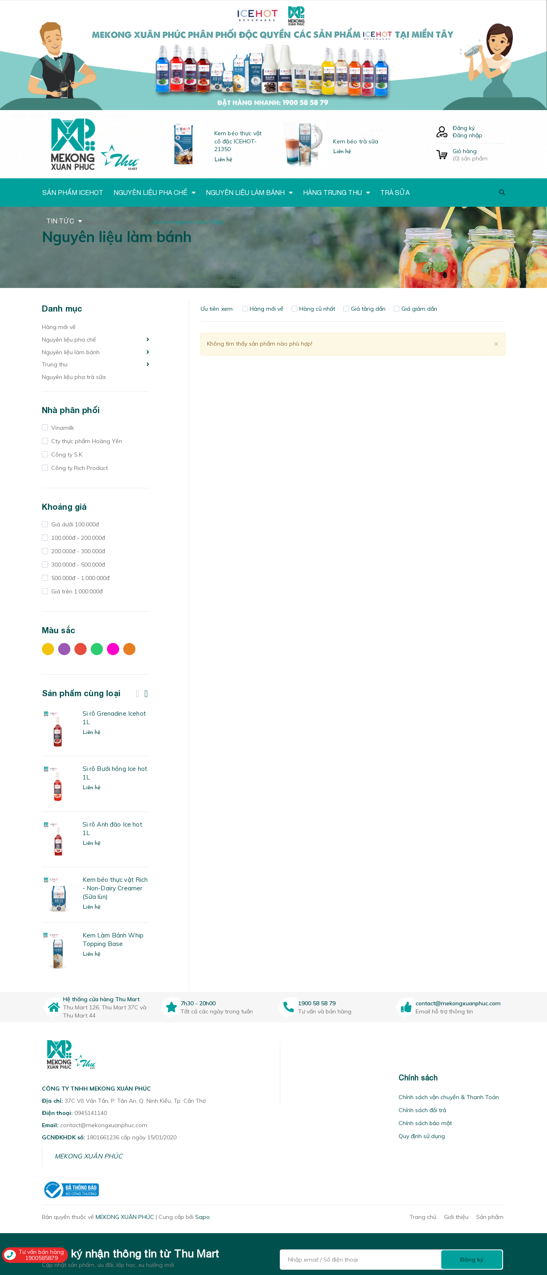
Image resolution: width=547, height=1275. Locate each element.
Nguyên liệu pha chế (69, 339)
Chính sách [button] (418, 1078)
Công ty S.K (66, 454)
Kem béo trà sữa (355, 141)
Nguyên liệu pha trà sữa (74, 377)
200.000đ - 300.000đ (77, 551)
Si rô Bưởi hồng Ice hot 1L (115, 773)
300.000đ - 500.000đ (77, 564)
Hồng (113, 649)
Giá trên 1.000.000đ (76, 591)
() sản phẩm (479, 154)
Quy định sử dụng (422, 1136)
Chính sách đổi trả (422, 1110)
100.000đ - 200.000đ (77, 537)
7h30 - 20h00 (198, 1003)
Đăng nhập (467, 135)
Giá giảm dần (415, 308)
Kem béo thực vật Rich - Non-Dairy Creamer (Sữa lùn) (115, 888)
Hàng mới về (59, 327)
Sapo (202, 1217)
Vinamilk (62, 427)
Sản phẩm (489, 1217)
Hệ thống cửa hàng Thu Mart (101, 999)
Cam (129, 649)
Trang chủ (423, 1217)
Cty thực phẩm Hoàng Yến (86, 441)
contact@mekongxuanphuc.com (458, 1003)
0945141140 (90, 1113)
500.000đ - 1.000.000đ (79, 578)
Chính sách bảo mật (425, 1123)
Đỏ (80, 649)
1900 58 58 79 (317, 1003)
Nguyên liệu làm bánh (71, 352)
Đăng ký (464, 128)
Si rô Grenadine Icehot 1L (114, 718)
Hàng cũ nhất (313, 308)
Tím (64, 649)
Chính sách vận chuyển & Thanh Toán (449, 1097)
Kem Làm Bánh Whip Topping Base (113, 939)
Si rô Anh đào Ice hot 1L (112, 828)
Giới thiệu (456, 1217)
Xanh (97, 649)
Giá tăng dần (364, 308)
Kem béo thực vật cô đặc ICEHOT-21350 (238, 141)
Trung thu (55, 364)
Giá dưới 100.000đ (74, 524)
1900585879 (41, 1258)
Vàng (48, 649)
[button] (290, 1078)
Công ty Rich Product (79, 468)
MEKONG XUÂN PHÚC (88, 1156)
